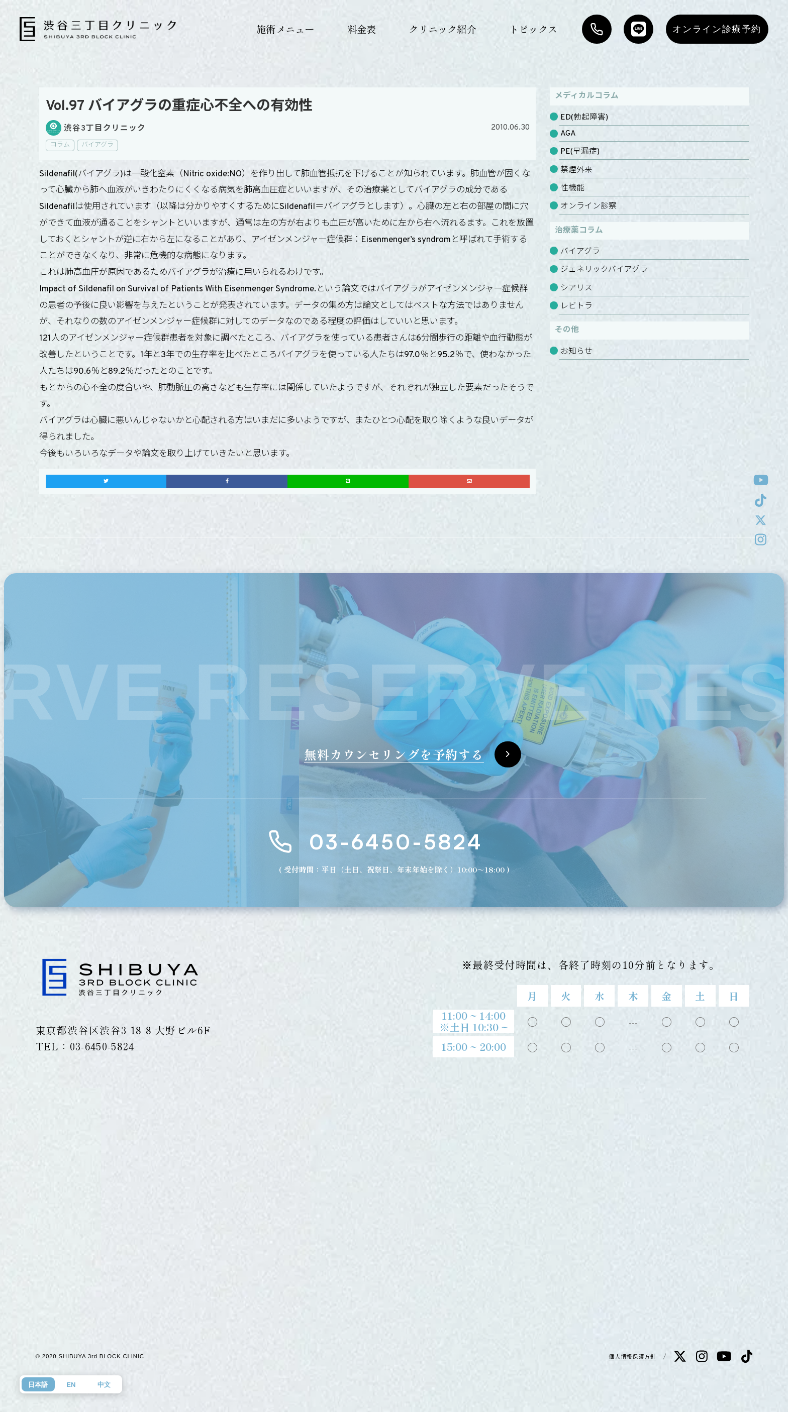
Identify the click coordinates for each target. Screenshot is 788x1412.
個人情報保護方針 (632, 1356)
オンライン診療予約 (716, 29)
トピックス (533, 29)
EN (70, 1384)
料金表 (361, 29)
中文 (104, 1384)
